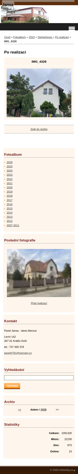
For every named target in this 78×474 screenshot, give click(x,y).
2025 (9, 166)
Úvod (7, 37)
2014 (9, 212)
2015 (9, 208)
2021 (9, 183)
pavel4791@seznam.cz (18, 353)
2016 (9, 204)
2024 (9, 170)
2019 (9, 191)
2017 (9, 200)
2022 (9, 179)
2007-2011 (13, 225)
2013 (9, 216)
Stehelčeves (45, 37)
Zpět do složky (39, 129)
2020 (9, 187)
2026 (9, 162)
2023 (32, 37)
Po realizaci (62, 37)
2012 (9, 221)
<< (19, 409)
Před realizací (39, 303)
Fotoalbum (19, 37)
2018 (9, 195)
